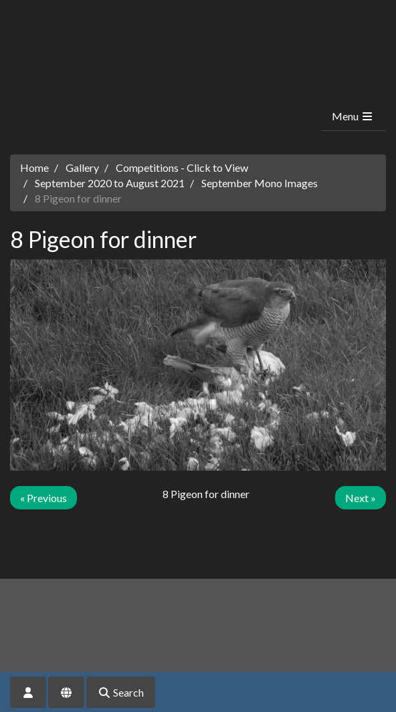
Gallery (82, 167)
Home (34, 167)
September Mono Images (259, 182)
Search (121, 692)
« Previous (43, 497)
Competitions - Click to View (182, 167)
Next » (360, 497)
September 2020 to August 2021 (110, 182)
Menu (353, 116)
